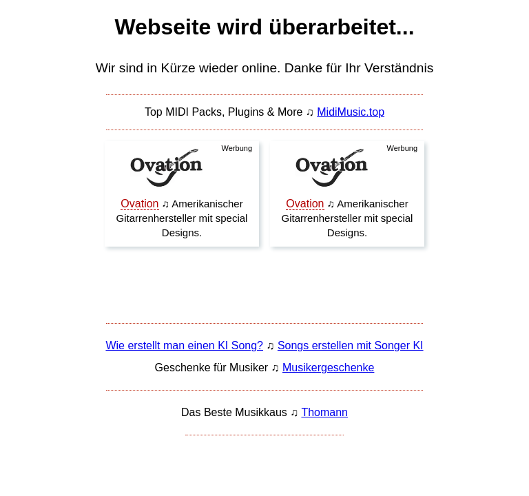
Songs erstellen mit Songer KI (351, 345)
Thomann (324, 412)
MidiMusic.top (350, 112)
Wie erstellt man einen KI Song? (184, 345)
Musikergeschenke (328, 367)
